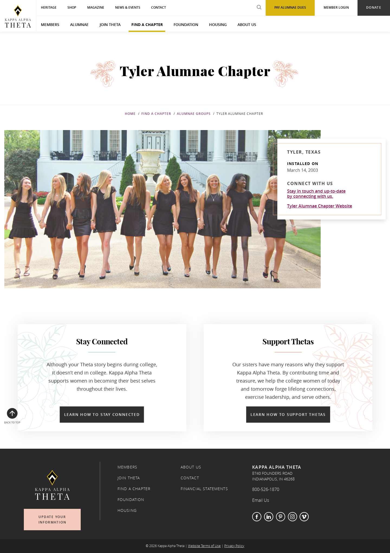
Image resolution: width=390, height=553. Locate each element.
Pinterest (280, 516)
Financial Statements (204, 488)
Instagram (292, 516)
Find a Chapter (147, 24)
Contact (190, 478)
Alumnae (79, 24)
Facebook (256, 516)
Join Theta (110, 24)
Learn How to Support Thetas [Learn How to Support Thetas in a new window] (288, 414)
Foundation (186, 24)
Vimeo (304, 516)
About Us (247, 24)
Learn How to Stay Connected (102, 414)
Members (50, 24)
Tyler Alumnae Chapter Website (319, 206)
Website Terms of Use (204, 546)
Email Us (260, 500)
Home (130, 113)
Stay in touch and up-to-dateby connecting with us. (316, 193)
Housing (218, 24)
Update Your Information (52, 520)
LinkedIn (268, 516)
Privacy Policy (234, 546)
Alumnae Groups (194, 113)
